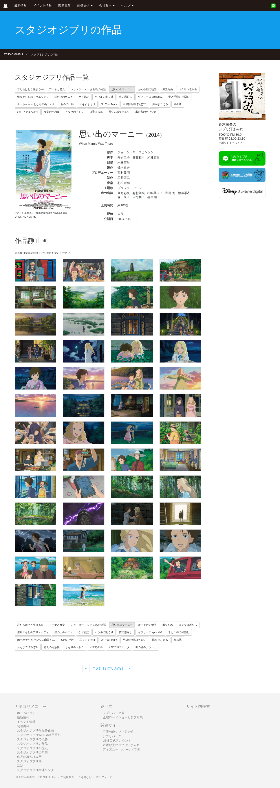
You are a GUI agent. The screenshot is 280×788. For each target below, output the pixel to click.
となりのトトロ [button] (74, 111)
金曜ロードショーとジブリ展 (123, 717)
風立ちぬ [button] (167, 89)
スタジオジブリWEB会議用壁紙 (39, 735)
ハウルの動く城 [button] (104, 96)
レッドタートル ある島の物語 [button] (88, 89)
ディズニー (123, 749)
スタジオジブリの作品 (44, 54)
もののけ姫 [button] (67, 104)
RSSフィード (104, 777)
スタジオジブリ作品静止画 (35, 730)
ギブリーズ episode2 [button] (150, 96)
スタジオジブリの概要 (32, 739)
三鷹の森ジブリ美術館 (118, 732)
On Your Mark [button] (109, 104)
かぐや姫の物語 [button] (147, 89)
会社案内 (107, 5)
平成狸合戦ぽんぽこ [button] (134, 104)
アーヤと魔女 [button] (57, 89)
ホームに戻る (26, 713)
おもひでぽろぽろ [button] (27, 111)
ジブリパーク (112, 736)
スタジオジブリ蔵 (29, 761)
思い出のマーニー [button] (122, 89)
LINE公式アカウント (117, 740)
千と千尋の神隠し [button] (178, 96)
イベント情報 (42, 5)
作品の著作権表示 (29, 757)
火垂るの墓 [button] (96, 111)
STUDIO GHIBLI (13, 54)
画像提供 (85, 5)
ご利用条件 (67, 777)
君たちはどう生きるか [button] (30, 89)
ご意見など (85, 777)
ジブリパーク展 (113, 713)
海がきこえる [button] (160, 104)
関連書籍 (64, 5)
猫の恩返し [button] (125, 96)
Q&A (20, 765)
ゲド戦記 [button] (84, 96)
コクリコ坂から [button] (188, 89)
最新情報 (20, 5)
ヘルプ (127, 5)
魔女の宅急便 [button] (52, 111)
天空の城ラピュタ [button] (119, 111)
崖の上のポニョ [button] (63, 96)
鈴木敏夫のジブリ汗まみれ (121, 745)
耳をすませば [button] (87, 104)
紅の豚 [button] (178, 104)
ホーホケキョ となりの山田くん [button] (36, 104)
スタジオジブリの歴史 (32, 748)
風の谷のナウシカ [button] (145, 111)
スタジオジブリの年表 (32, 752)
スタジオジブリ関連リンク (35, 770)
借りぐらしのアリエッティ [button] (33, 96)
